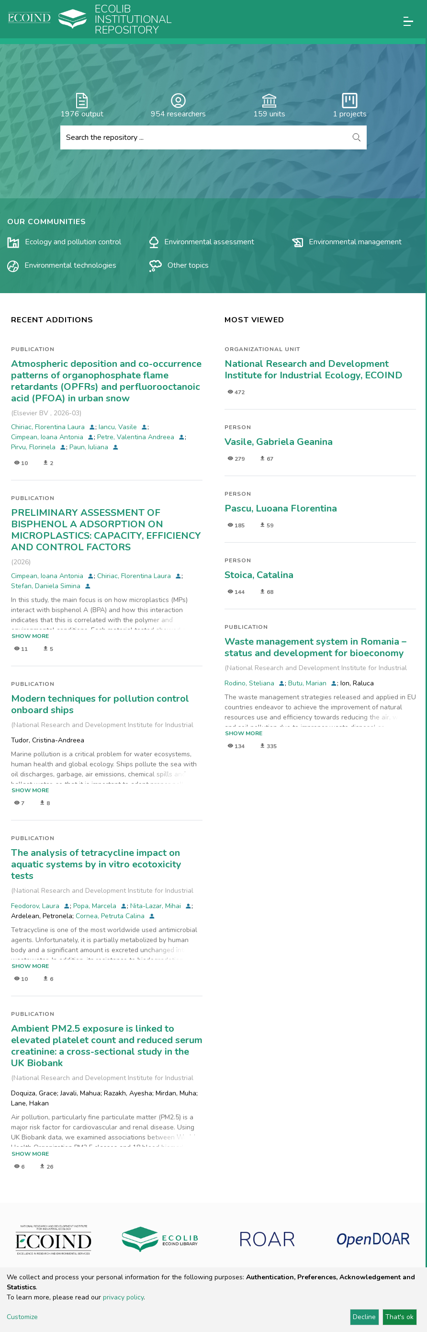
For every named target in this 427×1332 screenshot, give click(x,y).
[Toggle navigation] (408, 21)
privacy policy (123, 1297)
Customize (22, 1316)
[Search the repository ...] (203, 137)
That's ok (399, 1316)
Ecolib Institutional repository (133, 19)
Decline (364, 1316)
